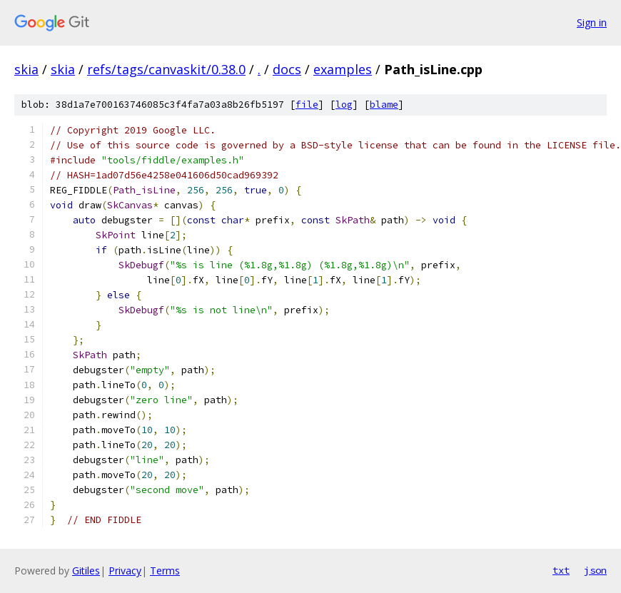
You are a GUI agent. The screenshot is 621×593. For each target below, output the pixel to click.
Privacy (124, 570)
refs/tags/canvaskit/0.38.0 (166, 69)
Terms (165, 570)
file (307, 104)
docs (287, 69)
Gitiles (86, 570)
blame (384, 104)
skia (26, 69)
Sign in (592, 22)
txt (561, 570)
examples (342, 69)
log (344, 104)
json (595, 570)
